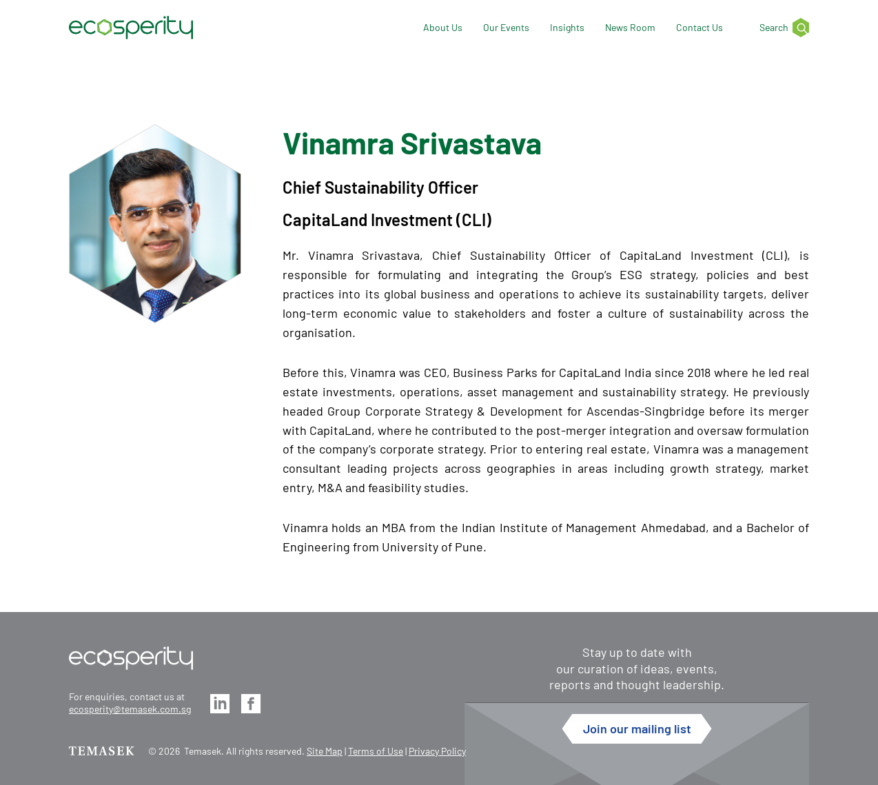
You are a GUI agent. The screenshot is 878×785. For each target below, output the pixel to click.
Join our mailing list (637, 728)
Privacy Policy (437, 751)
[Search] (776, 28)
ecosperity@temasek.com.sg (130, 709)
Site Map (325, 751)
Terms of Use (375, 751)
